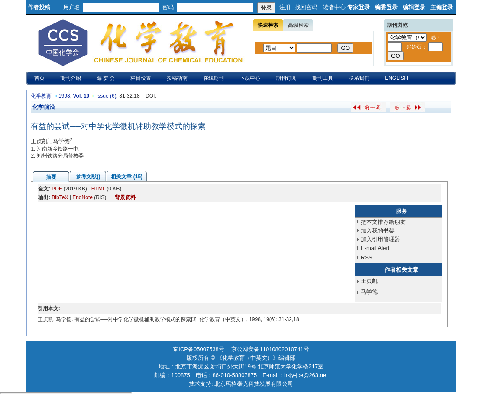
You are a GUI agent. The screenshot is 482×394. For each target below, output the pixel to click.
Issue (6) (106, 96)
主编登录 (441, 7)
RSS (366, 257)
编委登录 (386, 7)
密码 (168, 7)
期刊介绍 (70, 78)
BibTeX (60, 197)
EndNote (82, 197)
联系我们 (359, 78)
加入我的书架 (378, 230)
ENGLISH (396, 78)
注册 (285, 7)
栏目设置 (140, 78)
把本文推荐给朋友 (383, 222)
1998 (64, 96)
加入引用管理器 (380, 239)
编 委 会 (106, 78)
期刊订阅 (286, 78)
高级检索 (298, 25)
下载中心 (249, 78)
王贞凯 (369, 281)
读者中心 (334, 7)
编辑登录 (414, 7)
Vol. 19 (81, 96)
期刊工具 (322, 78)
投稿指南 (177, 78)
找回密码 (306, 7)
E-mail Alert (375, 248)
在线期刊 (213, 78)
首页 (39, 78)
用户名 (71, 7)
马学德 (369, 292)
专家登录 (358, 7)
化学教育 (41, 96)
